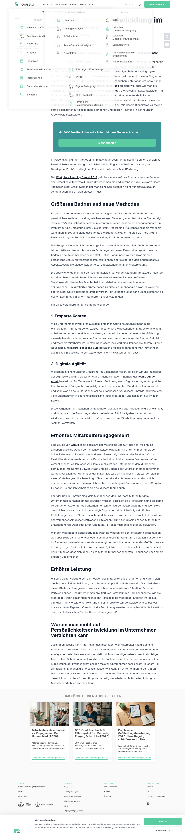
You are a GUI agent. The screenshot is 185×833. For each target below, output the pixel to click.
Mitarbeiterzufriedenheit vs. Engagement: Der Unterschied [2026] (48, 733)
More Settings (162, 822)
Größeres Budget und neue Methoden (29, 25)
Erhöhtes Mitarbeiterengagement (26, 32)
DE (132, 4)
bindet (115, 90)
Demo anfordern (157, 4)
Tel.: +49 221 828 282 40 (156, 796)
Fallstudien (61, 4)
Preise (73, 4)
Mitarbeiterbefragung (72, 796)
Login (139, 4)
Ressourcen (85, 4)
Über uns (107, 796)
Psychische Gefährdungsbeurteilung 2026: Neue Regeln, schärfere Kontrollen (134, 734)
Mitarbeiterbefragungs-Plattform (31, 786)
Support (150, 791)
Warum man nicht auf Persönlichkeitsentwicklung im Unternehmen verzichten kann (28, 47)
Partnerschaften (110, 786)
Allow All (163, 805)
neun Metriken (60, 105)
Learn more (40, 828)
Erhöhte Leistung (24, 39)
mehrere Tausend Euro (84, 348)
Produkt (47, 4)
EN (126, 4)
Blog (66, 786)
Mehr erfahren (107, 143)
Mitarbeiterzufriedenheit (104, 86)
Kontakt (150, 786)
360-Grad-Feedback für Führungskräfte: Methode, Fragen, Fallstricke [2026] (92, 733)
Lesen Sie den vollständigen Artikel (48, 757)
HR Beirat (108, 791)
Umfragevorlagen (71, 791)
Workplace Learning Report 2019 (76, 177)
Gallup (75, 445)
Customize (163, 813)
